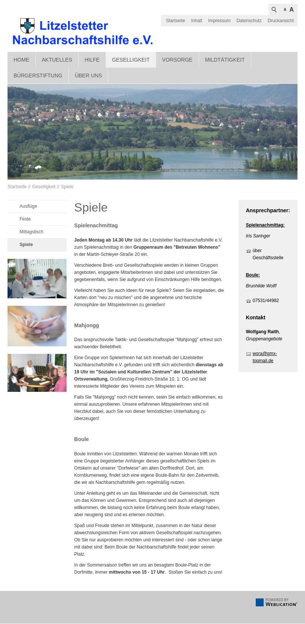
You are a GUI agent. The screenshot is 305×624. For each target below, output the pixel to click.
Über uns (88, 76)
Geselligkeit (131, 60)
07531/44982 (266, 301)
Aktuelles (57, 60)
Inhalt (196, 20)
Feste (25, 219)
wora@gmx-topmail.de (265, 358)
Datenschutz (249, 20)
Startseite (175, 20)
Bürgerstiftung (38, 76)
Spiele (67, 187)
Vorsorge (177, 60)
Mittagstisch (31, 232)
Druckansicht (281, 20)
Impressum (219, 20)
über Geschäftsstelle (268, 254)
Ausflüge (28, 207)
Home (21, 60)
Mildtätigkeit (225, 60)
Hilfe (92, 60)
